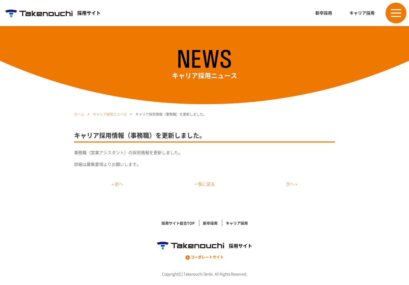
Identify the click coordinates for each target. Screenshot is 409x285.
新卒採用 (323, 13)
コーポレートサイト (204, 256)
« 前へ (117, 184)
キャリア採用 (362, 13)
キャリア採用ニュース (110, 113)
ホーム (79, 113)
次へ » (291, 184)
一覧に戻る (204, 184)
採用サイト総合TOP (178, 223)
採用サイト (53, 12)
